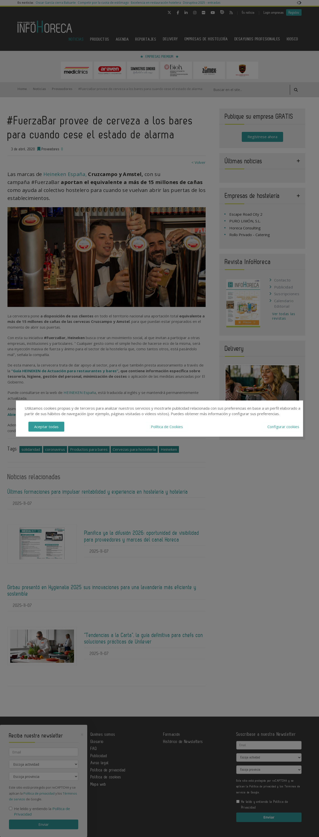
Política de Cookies (167, 426)
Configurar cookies (283, 426)
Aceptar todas (46, 426)
